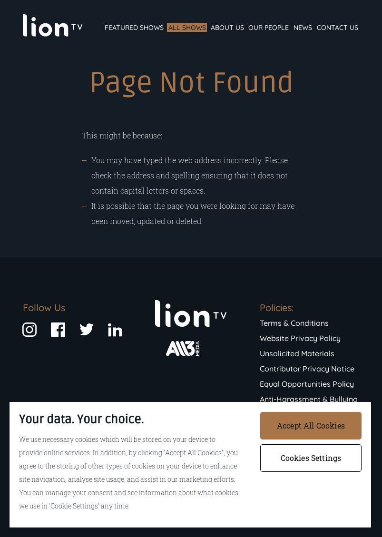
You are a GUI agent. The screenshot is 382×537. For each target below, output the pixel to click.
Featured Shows (134, 27)
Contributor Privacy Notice (307, 368)
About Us (227, 27)
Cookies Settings (311, 458)
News (303, 27)
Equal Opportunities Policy (307, 384)
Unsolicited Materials (297, 353)
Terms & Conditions (294, 323)
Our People (268, 27)
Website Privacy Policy (300, 338)
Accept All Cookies (311, 425)
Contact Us (337, 27)
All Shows (187, 27)
